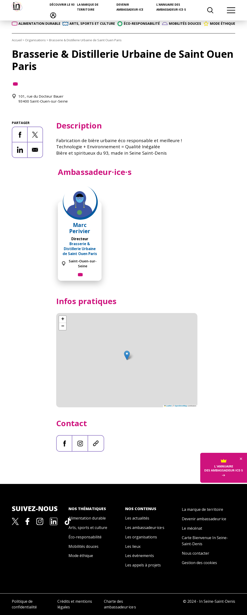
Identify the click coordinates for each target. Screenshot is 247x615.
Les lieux (133, 546)
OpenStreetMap (181, 406)
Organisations (35, 40)
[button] (127, 355)
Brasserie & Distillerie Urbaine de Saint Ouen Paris (80, 248)
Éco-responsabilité (85, 537)
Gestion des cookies (199, 562)
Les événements (139, 555)
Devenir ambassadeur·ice (204, 518)
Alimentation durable (87, 518)
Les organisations (141, 537)
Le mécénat (192, 528)
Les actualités (137, 518)
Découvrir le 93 (62, 5)
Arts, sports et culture (87, 527)
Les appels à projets (143, 565)
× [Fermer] (241, 437)
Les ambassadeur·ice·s (144, 527)
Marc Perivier (79, 228)
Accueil (17, 40)
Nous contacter (195, 553)
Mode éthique (80, 555)
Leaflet (168, 406)
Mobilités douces (83, 546)
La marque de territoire (202, 509)
